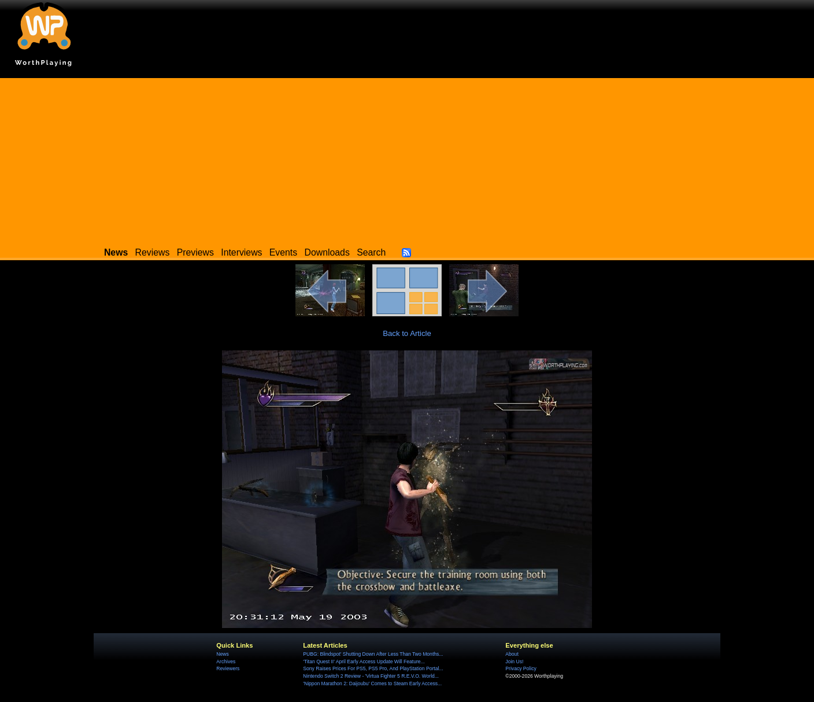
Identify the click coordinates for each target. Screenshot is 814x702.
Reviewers (227, 668)
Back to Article (407, 333)
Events (283, 252)
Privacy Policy (520, 668)
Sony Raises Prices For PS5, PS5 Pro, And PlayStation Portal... (373, 668)
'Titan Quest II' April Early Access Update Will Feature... (363, 661)
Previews (195, 252)
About (511, 654)
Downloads (327, 252)
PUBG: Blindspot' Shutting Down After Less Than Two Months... (373, 654)
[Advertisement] (407, 159)
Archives (225, 661)
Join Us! (514, 661)
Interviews (241, 252)
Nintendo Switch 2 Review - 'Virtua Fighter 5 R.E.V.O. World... (371, 676)
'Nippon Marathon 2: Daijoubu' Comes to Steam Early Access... (372, 683)
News (222, 654)
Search (371, 252)
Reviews (152, 252)
